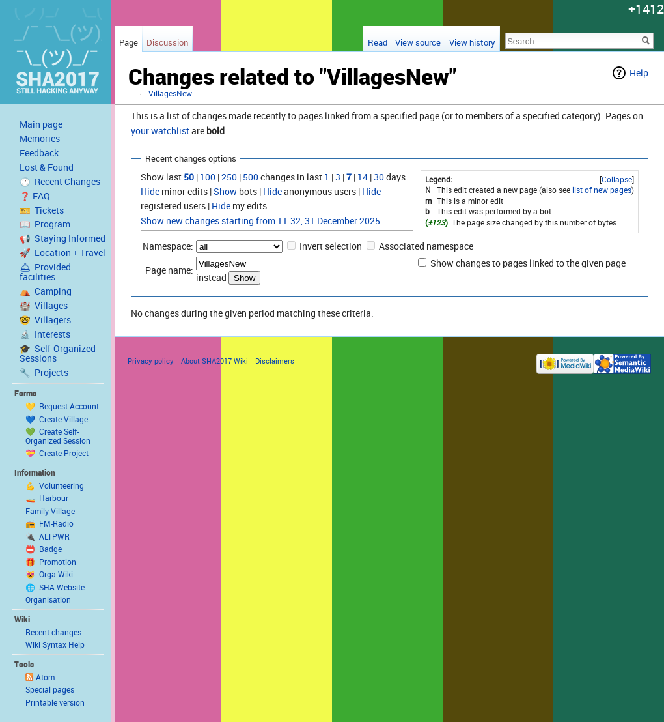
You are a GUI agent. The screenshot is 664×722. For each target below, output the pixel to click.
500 (250, 177)
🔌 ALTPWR (47, 536)
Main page (41, 124)
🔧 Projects (44, 373)
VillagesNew (170, 93)
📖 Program (45, 224)
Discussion (167, 42)
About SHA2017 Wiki (214, 361)
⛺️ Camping (46, 291)
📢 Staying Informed (62, 238)
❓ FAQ (35, 196)
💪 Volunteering (54, 485)
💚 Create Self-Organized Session (57, 436)
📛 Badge (43, 548)
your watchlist (160, 130)
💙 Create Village (56, 419)
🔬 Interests (45, 334)
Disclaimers (274, 361)
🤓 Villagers (45, 320)
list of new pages (601, 189)
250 (229, 177)
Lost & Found (47, 167)
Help (638, 72)
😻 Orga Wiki (49, 574)
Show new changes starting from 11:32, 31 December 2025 (260, 220)
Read (377, 42)
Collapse (617, 179)
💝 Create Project (57, 453)
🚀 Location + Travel (62, 253)
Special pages (49, 689)
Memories (40, 139)
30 (379, 177)
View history (472, 42)
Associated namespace (426, 246)
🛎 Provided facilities (45, 272)
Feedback (39, 153)
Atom (45, 677)
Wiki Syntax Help (55, 644)
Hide (150, 191)
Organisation (48, 599)
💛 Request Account (62, 406)
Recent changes (53, 632)
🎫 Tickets (42, 210)
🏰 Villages (44, 305)
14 (362, 177)
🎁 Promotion (50, 561)
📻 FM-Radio (49, 523)
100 (207, 177)
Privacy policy (151, 361)
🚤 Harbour (46, 498)
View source (418, 42)
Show (225, 191)
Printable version (55, 702)
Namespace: (168, 246)
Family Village (50, 511)
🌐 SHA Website (55, 587)
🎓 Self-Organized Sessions (58, 353)
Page (128, 42)
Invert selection (330, 246)
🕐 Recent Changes (60, 182)
